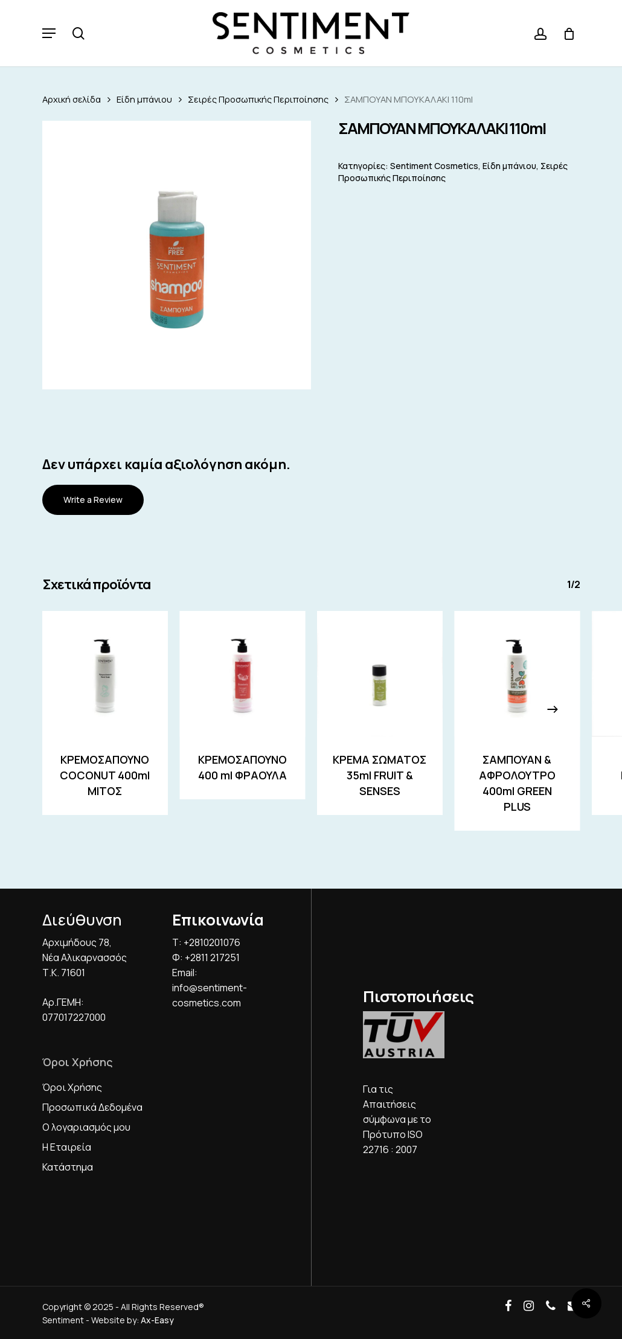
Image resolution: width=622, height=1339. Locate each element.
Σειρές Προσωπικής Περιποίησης (258, 99)
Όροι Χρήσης (72, 1087)
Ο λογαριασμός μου (86, 1127)
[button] (49, 33)
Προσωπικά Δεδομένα (92, 1107)
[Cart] (565, 33)
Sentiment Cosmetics (434, 165)
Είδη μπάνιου (144, 99)
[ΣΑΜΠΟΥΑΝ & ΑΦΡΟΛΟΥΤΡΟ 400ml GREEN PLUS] (517, 674)
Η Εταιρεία (66, 1147)
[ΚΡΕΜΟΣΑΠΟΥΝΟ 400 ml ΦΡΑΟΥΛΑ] (243, 674)
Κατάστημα (67, 1167)
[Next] (552, 709)
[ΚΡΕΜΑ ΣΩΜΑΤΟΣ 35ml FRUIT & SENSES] (380, 674)
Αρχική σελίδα (71, 99)
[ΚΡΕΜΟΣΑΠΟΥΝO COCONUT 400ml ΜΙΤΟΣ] (105, 674)
